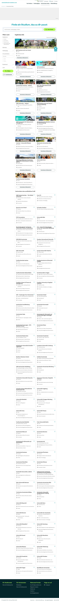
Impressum (32, 600)
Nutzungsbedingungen (49, 600)
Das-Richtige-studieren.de (35, 585)
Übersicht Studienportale (8, 585)
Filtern (8, 71)
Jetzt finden (50, 29)
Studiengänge (37, 3)
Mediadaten (18, 585)
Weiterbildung (54, 3)
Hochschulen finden (45, 3)
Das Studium (29, 3)
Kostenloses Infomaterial (22, 57)
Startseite (3, 6)
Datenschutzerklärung (40, 600)
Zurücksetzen (8, 74)
